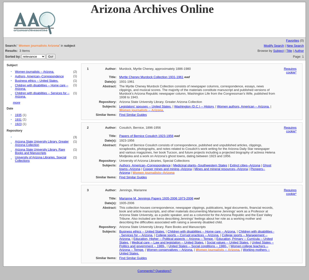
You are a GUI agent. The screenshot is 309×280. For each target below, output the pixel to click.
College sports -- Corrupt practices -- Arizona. (187, 235)
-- (153, 172)
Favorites (292, 40)
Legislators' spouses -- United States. (145, 106)
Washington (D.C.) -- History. (194, 106)
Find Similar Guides (133, 115)
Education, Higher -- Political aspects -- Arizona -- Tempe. (173, 239)
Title (289, 51)
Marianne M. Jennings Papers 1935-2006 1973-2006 (156, 198)
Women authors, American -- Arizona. (243, 106)
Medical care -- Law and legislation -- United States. (168, 242)
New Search (295, 45)
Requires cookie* (290, 70)
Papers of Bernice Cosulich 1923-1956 (146, 136)
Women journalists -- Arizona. (34, 71)
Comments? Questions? (154, 271)
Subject (278, 51)
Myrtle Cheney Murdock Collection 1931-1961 (151, 77)
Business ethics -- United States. (36, 80)
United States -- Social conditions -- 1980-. (198, 246)
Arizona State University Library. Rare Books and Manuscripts (40, 151)
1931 (18, 119)
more (16, 102)
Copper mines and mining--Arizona (167, 169)
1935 (18, 115)
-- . (141, 110)
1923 (18, 124)
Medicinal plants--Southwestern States (200, 165)
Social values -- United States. (228, 242)
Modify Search (274, 45)
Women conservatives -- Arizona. (170, 250)
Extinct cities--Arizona (245, 165)
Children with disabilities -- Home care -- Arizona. (202, 231)
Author (299, 51)
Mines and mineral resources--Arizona (221, 169)
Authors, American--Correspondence (39, 76)
